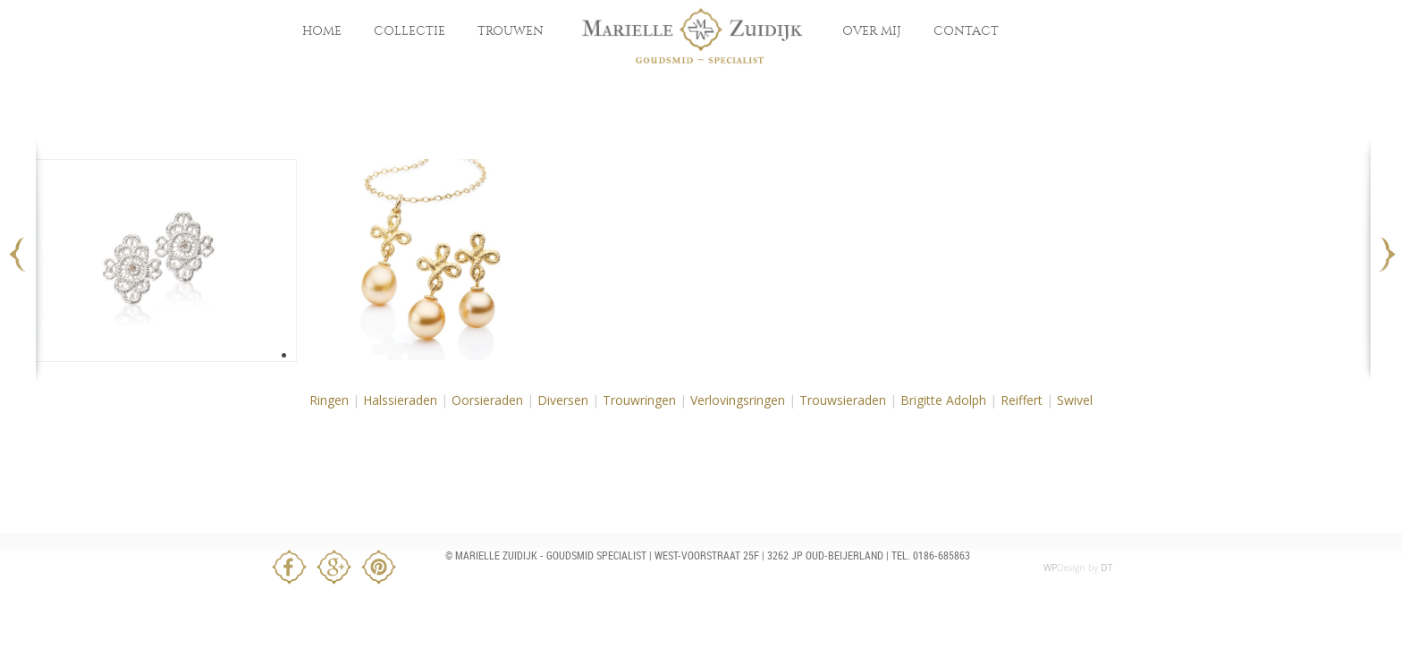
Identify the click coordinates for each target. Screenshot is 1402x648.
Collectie (409, 30)
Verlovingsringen (737, 399)
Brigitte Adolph (943, 399)
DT (1106, 567)
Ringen (329, 399)
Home (322, 30)
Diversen (562, 399)
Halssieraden (400, 399)
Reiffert (1022, 399)
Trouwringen (639, 399)
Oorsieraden (487, 399)
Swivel (1075, 399)
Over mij (871, 30)
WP (1050, 567)
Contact (966, 30)
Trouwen (510, 30)
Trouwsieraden (842, 399)
